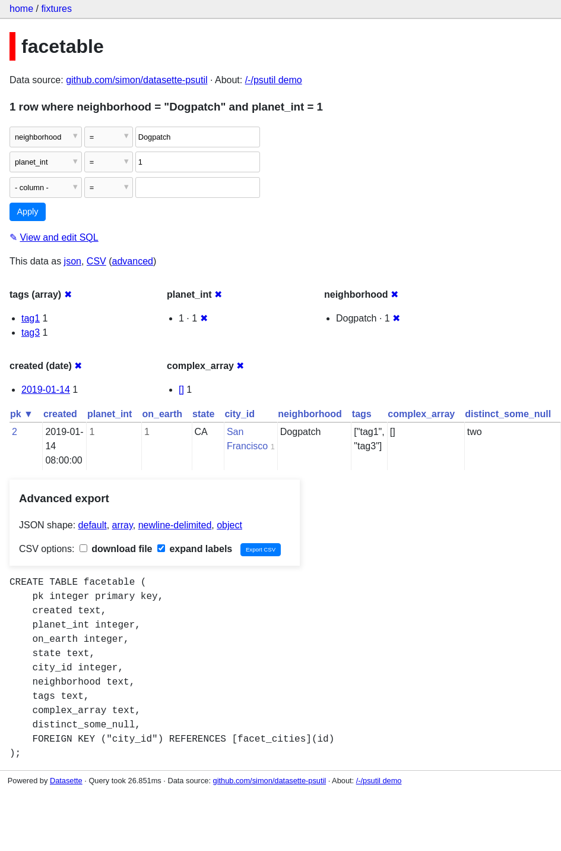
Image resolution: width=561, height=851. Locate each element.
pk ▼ (21, 414)
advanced (132, 261)
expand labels (194, 549)
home (21, 9)
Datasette (66, 780)
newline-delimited (175, 525)
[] (181, 389)
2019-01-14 (45, 389)
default (92, 525)
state (203, 414)
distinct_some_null (508, 414)
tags (362, 414)
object (229, 525)
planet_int (109, 414)
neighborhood (310, 414)
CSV (96, 261)
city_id (239, 414)
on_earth (162, 414)
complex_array (421, 414)
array (122, 525)
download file (116, 549)
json (72, 261)
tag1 (30, 318)
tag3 (30, 332)
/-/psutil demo (273, 80)
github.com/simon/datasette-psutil (136, 80)
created (60, 414)
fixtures (56, 9)
